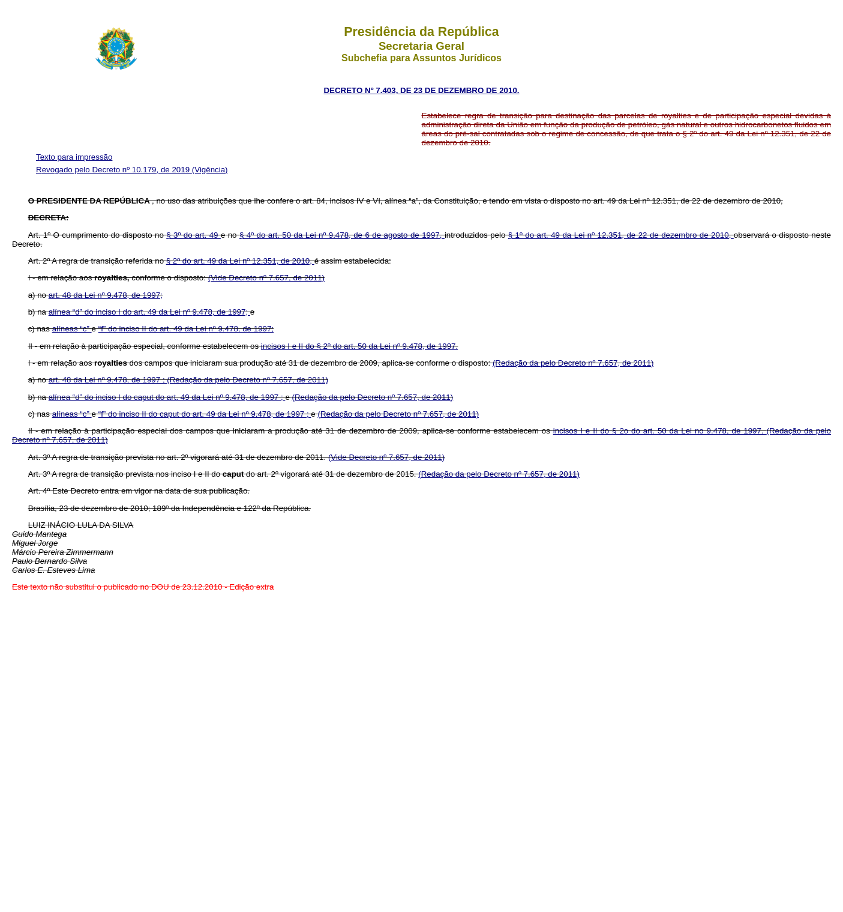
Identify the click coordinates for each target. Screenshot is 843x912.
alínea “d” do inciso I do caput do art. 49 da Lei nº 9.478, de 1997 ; (167, 397)
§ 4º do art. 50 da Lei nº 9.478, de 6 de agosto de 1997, (342, 235)
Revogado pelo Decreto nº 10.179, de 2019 (114, 169)
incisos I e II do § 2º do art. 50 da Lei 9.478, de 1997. (359, 346)
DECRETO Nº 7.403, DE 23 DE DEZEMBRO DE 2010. (421, 90)
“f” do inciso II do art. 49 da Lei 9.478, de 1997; (186, 328)
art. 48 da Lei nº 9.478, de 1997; (106, 295)
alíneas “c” (72, 328)
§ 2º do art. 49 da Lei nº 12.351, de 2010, (240, 260)
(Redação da (517, 362)
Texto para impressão (74, 157)
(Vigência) (210, 169)
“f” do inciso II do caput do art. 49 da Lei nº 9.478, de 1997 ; (204, 413)
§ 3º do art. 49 (193, 235)
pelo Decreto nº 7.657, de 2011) (597, 362)
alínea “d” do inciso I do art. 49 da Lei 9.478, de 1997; (149, 311)
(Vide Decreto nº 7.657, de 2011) (266, 277)
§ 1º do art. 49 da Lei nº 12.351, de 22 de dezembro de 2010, (621, 235)
